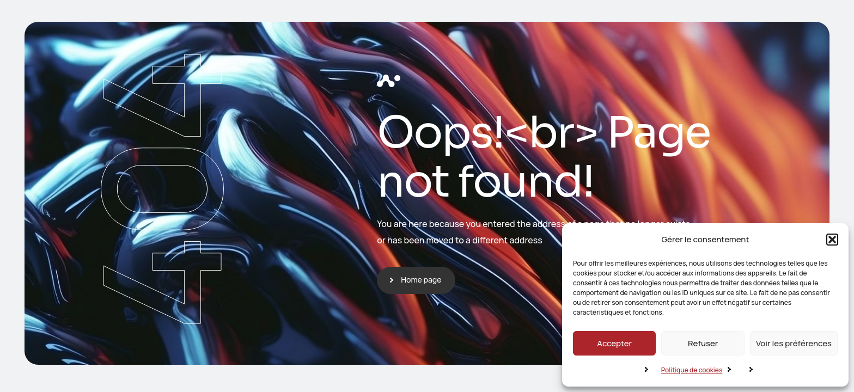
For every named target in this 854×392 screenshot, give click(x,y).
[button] (832, 239)
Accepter (614, 343)
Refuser (703, 343)
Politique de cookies (692, 370)
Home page (421, 279)
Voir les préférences (794, 343)
